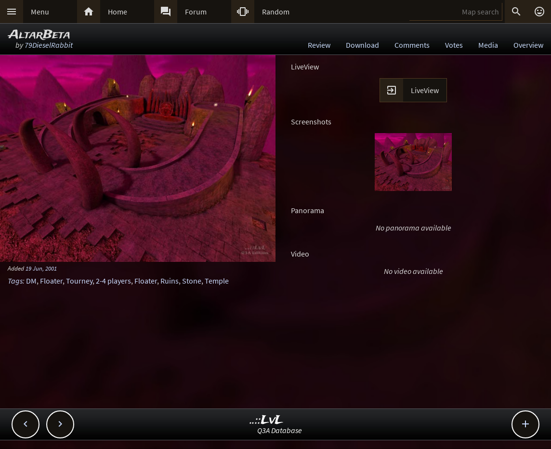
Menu (40, 11)
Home (117, 11)
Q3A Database (279, 430)
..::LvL (266, 420)
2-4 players (113, 281)
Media (488, 45)
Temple (217, 281)
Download (362, 45)
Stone (191, 281)
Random (275, 11)
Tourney (79, 281)
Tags (15, 281)
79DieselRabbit (49, 45)
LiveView (425, 90)
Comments (412, 45)
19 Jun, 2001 (41, 268)
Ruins (169, 281)
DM (31, 281)
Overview (528, 45)
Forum (196, 11)
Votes (454, 45)
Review (319, 45)
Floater (51, 281)
